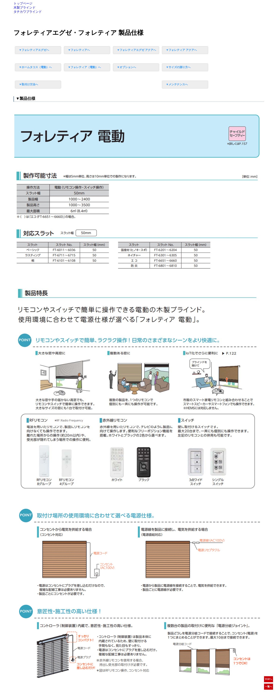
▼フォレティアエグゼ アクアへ (136, 50)
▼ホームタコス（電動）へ (35, 67)
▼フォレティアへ (79, 50)
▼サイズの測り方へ (178, 67)
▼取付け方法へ (28, 84)
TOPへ (268, 679)
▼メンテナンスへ (177, 84)
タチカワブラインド (28, 11)
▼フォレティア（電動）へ (84, 67)
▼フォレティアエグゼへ (34, 50)
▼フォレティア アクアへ (181, 50)
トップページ (23, 3)
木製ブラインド (24, 7)
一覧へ (268, 686)
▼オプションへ (126, 67)
